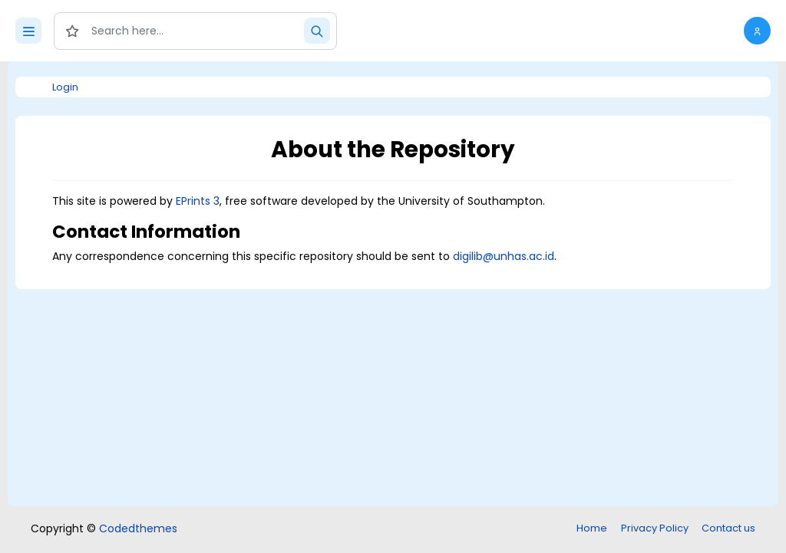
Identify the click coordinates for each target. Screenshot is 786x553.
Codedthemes (138, 528)
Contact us (728, 528)
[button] (757, 30)
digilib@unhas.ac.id (503, 256)
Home (591, 528)
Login (65, 87)
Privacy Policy (655, 528)
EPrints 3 (198, 201)
